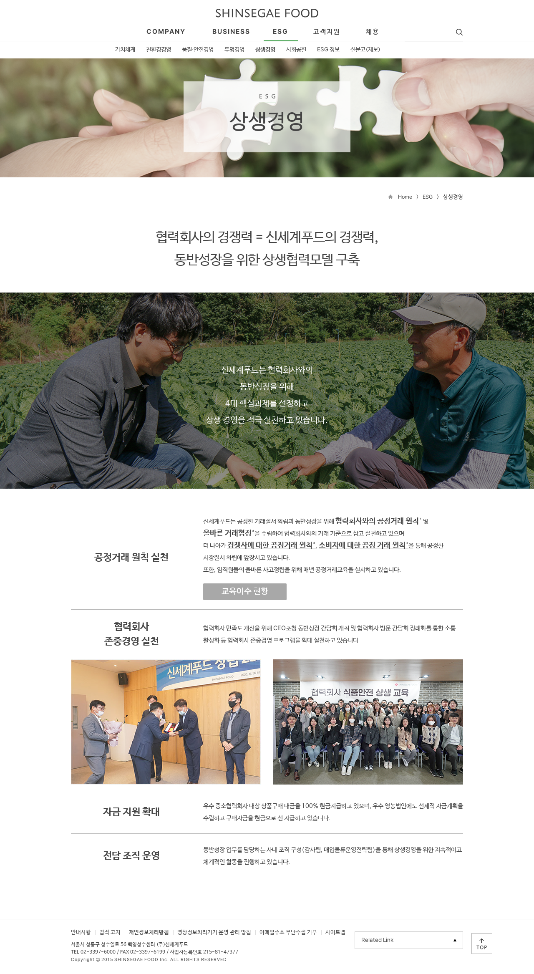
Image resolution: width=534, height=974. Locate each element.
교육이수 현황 (245, 591)
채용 (372, 32)
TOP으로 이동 (481, 943)
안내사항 (81, 932)
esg (280, 32)
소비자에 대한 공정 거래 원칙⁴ (363, 545)
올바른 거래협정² (228, 533)
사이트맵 (335, 932)
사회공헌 (296, 49)
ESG (428, 197)
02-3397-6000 (98, 952)
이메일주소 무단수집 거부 (288, 932)
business (231, 32)
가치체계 (125, 49)
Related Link (377, 940)
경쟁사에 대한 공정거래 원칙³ (271, 545)
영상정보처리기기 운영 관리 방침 (214, 932)
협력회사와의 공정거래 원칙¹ (378, 521)
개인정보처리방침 (149, 932)
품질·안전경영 (198, 49)
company (166, 32)
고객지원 (326, 32)
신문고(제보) (365, 49)
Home (405, 197)
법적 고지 (110, 932)
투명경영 (234, 49)
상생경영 (265, 49)
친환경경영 (158, 49)
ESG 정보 (328, 49)
